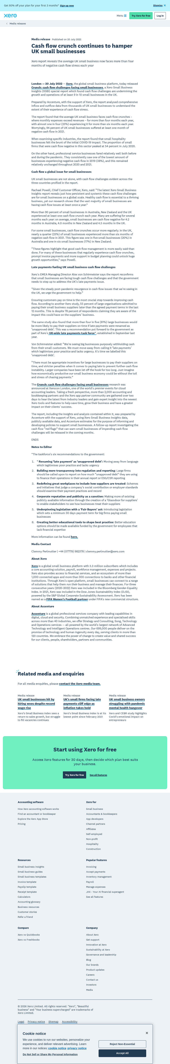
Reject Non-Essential (122, 1044)
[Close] (147, 1033)
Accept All (122, 1053)
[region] (85, 1044)
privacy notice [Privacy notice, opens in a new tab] (77, 1048)
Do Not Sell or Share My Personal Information (50, 1054)
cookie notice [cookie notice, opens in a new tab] (57, 1048)
